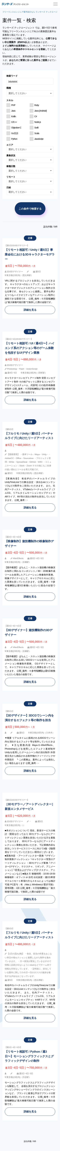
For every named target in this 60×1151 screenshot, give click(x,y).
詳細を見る (30, 310)
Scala (36, 133)
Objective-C (16, 127)
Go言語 (14, 133)
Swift (36, 127)
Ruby (36, 105)
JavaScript (38, 139)
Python (14, 139)
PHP (13, 105)
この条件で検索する (30, 208)
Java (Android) (40, 110)
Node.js (37, 122)
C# (35, 116)
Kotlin (13, 116)
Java (13, 110)
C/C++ (14, 122)
